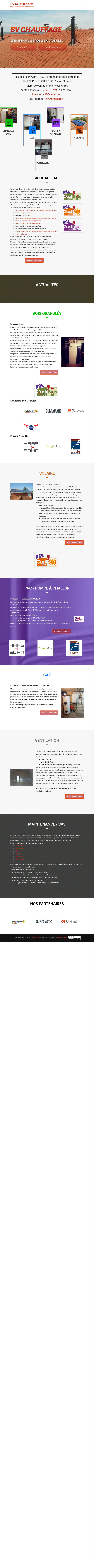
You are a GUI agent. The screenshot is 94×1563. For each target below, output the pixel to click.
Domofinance (37, 250)
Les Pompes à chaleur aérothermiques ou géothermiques (33, 218)
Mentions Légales (36, 937)
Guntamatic (17, 846)
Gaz (32, 162)
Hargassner (17, 848)
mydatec (41, 786)
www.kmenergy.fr (55, 98)
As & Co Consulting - (68, 937)
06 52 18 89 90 (49, 90)
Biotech (16, 854)
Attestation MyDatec (32, 260)
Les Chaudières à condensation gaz (25, 223)
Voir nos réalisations (50, 372)
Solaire (79, 162)
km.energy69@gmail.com (47, 94)
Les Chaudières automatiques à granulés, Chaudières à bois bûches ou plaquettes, (34, 211)
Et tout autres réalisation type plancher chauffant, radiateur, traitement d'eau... (34, 232)
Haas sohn (17, 856)
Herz (15, 851)
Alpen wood (17, 859)
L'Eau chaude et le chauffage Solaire (26, 221)
